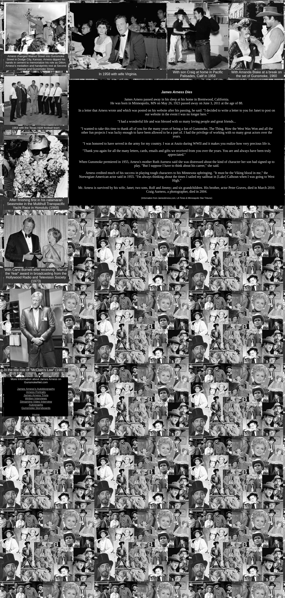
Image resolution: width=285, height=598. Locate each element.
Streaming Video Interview (36, 401)
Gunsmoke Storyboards (36, 408)
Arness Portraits (36, 392)
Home (36, 414)
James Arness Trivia (36, 395)
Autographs (36, 404)
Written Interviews (36, 398)
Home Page (140, 592)
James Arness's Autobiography (36, 388)
